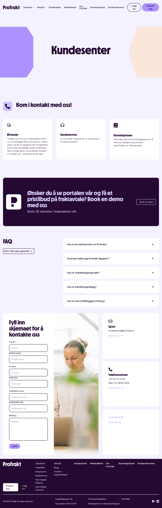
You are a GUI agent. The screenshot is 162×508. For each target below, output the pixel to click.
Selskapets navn (16, 391)
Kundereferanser (116, 7)
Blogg (56, 467)
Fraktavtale (40, 467)
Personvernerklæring (97, 499)
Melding (12, 415)
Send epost (115, 335)
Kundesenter (55, 7)
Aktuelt (41, 7)
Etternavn (13, 378)
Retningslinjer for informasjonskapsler (104, 504)
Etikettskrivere (41, 476)
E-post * (12, 342)
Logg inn (134, 7)
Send (14, 446)
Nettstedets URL (16, 402)
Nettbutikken (70, 7)
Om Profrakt (83, 7)
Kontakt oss (116, 388)
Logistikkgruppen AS (63, 499)
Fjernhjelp (126, 499)
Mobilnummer (15, 353)
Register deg (151, 7)
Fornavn (12, 366)
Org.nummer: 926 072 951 (65, 504)
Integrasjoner (40, 472)
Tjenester (28, 7)
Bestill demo (116, 417)
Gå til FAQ (115, 422)
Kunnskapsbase (97, 7)
